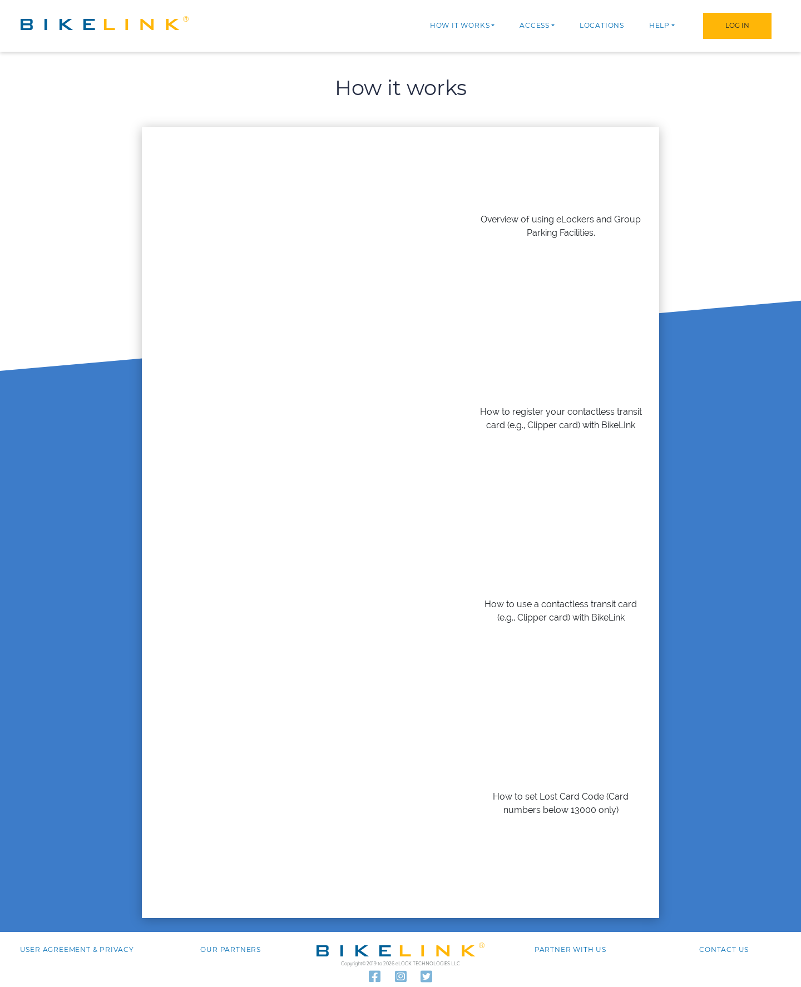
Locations (602, 25)
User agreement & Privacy (77, 949)
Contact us (724, 949)
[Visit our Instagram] (401, 977)
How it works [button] (460, 25)
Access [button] (535, 25)
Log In (737, 25)
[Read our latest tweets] (426, 977)
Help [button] (659, 25)
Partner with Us (570, 949)
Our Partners (230, 949)
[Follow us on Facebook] (375, 977)
